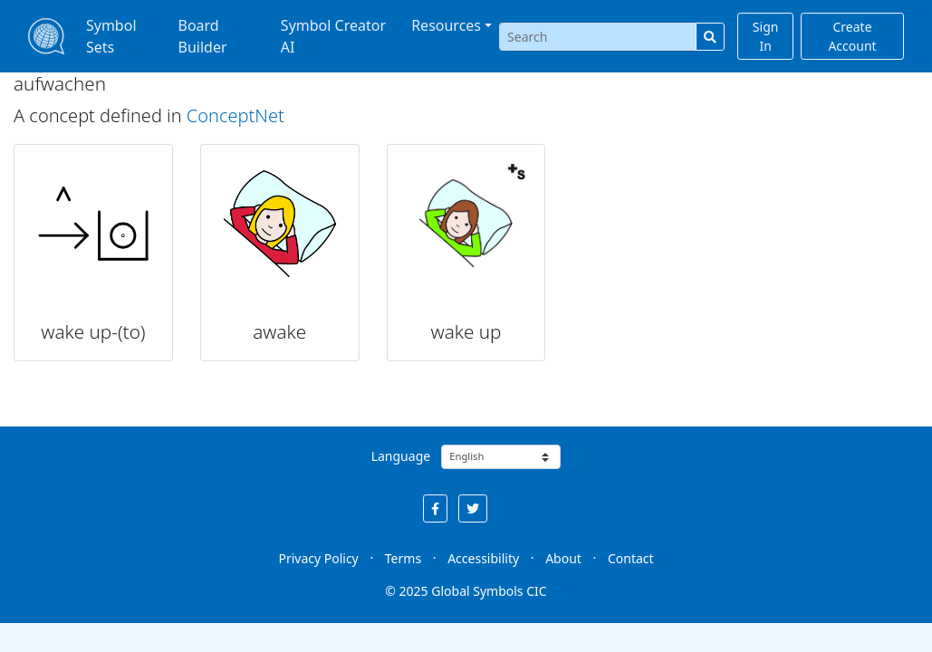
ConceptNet (235, 115)
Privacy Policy (318, 558)
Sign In (766, 36)
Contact (631, 558)
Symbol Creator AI (333, 36)
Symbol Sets (111, 36)
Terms (403, 558)
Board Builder (202, 36)
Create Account (852, 36)
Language (400, 456)
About (563, 558)
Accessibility (483, 558)
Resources (446, 25)
